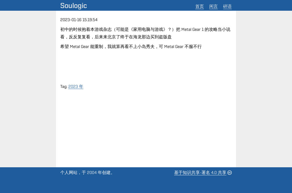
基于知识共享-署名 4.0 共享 (200, 172)
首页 (199, 6)
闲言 (213, 6)
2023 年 (75, 86)
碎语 (227, 6)
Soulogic (73, 5)
